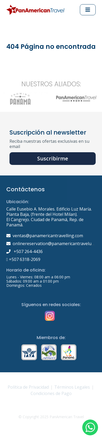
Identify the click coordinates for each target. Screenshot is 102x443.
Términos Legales (72, 387)
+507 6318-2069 (23, 259)
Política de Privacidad (28, 387)
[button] (90, 427)
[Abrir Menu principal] (88, 9)
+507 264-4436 (24, 251)
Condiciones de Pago (51, 393)
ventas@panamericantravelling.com (48, 236)
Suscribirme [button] (52, 158)
